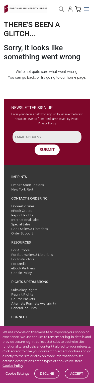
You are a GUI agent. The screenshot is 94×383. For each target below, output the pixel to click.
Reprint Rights (22, 215)
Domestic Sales (22, 206)
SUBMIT (47, 149)
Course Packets (23, 299)
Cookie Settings (17, 373)
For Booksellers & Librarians (32, 255)
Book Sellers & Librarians (29, 229)
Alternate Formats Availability (33, 303)
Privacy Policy (47, 123)
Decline (47, 373)
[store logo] (25, 8)
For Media (18, 264)
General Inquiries (24, 308)
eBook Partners (23, 268)
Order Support (22, 233)
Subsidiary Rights (24, 290)
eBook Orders (21, 211)
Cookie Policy (13, 366)
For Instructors (22, 259)
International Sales (25, 220)
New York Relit (22, 189)
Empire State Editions (27, 185)
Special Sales (20, 224)
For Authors (20, 250)
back (31, 77)
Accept (76, 373)
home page (76, 77)
